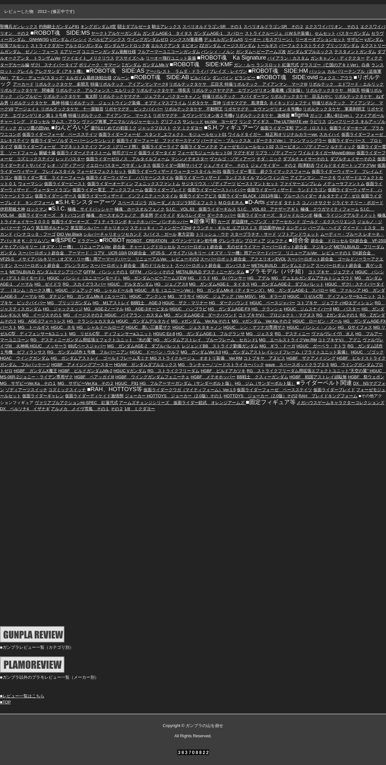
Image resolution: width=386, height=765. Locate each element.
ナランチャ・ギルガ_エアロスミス (224, 227)
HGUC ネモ (63, 327)
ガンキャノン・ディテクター (337, 58)
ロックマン (36, 209)
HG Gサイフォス (355, 327)
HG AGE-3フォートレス (42, 321)
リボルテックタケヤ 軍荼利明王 (334, 109)
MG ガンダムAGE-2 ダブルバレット (143, 346)
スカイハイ (329, 134)
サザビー (355, 39)
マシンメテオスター (189, 158)
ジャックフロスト (154, 128)
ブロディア (254, 240)
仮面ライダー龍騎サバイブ (177, 165)
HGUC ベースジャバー (272, 302)
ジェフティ (277, 240)
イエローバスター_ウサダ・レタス (118, 165)
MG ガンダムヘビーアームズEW (155, 278)
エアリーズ (70, 51)
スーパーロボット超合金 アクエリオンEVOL (243, 259)
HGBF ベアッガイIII (94, 376)
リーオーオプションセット (320, 39)
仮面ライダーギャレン (43, 395)
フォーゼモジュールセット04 (204, 152)
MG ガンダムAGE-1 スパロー (298, 290)
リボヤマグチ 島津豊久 (245, 102)
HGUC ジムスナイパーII (308, 309)
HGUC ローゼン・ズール (317, 321)
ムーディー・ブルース (341, 234)
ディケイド (164, 215)
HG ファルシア (346, 290)
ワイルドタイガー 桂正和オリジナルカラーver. (273, 134)
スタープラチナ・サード (253, 234)
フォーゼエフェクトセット (102, 171)
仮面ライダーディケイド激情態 (94, 395)
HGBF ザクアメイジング (311, 358)
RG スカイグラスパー (84, 284)
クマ (177, 128)
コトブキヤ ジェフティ (331, 271)
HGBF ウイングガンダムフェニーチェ (152, 376)
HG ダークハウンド (229, 302)
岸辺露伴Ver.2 (272, 227)
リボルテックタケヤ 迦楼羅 (262, 115)
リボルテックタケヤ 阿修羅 (27, 90)
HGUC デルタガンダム (130, 284)
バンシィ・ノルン (217, 51)
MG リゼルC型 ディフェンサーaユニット (110, 333)
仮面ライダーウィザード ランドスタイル (214, 177)
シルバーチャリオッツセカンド (112, 234)
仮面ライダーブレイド (165, 189)
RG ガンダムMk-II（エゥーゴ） (97, 296)
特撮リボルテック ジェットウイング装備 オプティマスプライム (123, 102)
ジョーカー (136, 395)
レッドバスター (70, 158)
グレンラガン (231, 240)
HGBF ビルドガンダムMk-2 (85, 370)
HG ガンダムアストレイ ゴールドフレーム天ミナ (100, 358)
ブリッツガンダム (342, 45)
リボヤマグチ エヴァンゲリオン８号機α (262, 109)
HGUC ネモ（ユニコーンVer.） (165, 290)
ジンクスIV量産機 (186, 39)
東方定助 (186, 234)
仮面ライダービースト (65, 183)
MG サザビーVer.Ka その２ (86, 383)
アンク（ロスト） (311, 128)
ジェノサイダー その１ (226, 165)
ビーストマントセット (258, 183)
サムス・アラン (66, 121)
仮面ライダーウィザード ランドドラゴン (286, 189)
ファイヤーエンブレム (301, 183)
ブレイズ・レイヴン (228, 71)
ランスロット (268, 64)
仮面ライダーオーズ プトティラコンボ (89, 221)
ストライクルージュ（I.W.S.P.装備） (279, 33)
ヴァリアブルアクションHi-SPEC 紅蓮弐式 (76, 402)
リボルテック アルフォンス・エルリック (95, 90)
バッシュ (317, 71)
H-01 (217, 171)
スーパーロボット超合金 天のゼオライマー (218, 246)
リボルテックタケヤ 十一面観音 (72, 109)
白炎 (366, 64)
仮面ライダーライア (160, 146)
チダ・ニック (269, 158)
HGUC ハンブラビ (188, 309)
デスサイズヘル (129, 58)
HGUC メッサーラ (48, 346)
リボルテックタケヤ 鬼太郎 (70, 96)
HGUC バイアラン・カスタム (134, 315)
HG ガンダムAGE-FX (229, 309)
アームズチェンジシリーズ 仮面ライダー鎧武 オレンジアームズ (182, 402)
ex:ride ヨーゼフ (221, 121)
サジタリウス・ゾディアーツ (208, 183)
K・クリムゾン (36, 240)
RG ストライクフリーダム (173, 370)
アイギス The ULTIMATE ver (280, 121)
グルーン (121, 77)
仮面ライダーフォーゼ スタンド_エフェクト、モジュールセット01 (162, 134)
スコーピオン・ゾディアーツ (302, 146)
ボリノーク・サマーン (100, 64)
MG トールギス (34, 327)
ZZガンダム (210, 45)
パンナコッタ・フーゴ (35, 234)
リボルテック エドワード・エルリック (346, 84)
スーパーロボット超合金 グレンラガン (51, 265)
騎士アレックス (166, 26)
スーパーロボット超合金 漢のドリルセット (132, 265)
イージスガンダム (239, 45)
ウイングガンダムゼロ (148, 39)
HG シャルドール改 (113, 290)
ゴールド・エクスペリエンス (329, 221)
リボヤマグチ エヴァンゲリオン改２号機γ (193, 115)
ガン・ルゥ (244, 64)
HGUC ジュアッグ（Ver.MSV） (227, 296)
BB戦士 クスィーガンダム (262, 376)
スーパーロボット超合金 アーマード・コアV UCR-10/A (72, 252)
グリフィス (171, 121)
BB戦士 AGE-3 (146, 302)
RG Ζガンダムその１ (337, 315)
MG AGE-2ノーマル (104, 309)
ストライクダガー (47, 45)
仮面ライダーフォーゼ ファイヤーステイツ (158, 140)
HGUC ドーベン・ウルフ (154, 352)
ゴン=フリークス (343, 121)
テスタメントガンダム (355, 51)
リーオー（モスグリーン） (269, 39)
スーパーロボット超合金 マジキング (297, 246)
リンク (245, 121)
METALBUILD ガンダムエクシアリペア (46, 271)
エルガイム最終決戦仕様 (89, 77)
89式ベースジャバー (87, 346)
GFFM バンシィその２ (152, 271)
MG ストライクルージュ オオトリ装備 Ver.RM (196, 358)
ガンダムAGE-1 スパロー (219, 33)
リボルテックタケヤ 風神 (35, 102)
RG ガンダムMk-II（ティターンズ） (232, 290)
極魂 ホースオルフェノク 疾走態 (119, 215)
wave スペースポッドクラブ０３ (297, 364)
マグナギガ (243, 152)
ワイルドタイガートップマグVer (346, 165)
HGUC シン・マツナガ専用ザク (254, 327)
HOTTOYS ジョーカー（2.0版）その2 (261, 395)
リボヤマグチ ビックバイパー (134, 109)
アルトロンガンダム (84, 45)
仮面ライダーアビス (198, 196)
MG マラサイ (181, 296)
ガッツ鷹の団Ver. (34, 128)
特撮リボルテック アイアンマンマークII (129, 84)
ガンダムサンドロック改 (127, 45)
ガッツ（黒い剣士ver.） (332, 115)
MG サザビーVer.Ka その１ (28, 383)
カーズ (223, 221)
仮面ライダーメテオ (199, 146)
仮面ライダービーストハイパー (217, 189)
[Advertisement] (54, 463)
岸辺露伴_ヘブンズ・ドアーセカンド (266, 221)
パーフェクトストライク (302, 45)
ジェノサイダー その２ (274, 165)
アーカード (23, 84)
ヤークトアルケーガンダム (116, 33)
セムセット (325, 33)
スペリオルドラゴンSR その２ (274, 26)
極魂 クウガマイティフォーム (329, 209)
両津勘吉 (306, 165)
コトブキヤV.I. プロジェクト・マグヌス (276, 315)
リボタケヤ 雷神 (204, 102)
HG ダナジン (52, 296)
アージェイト (27, 109)
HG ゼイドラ (47, 284)
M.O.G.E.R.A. (231, 202)
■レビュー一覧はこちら (22, 696)
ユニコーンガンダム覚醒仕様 (109, 51)
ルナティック (342, 146)
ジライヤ (341, 202)
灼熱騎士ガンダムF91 (59, 26)
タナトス (292, 202)
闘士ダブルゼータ (134, 26)
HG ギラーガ (272, 296)
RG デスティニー (292, 333)
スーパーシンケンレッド (92, 140)
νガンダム (60, 39)
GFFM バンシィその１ (105, 271)
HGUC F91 (127, 383)
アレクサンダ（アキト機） (60, 71)
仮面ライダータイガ (157, 152)
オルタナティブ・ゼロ (339, 196)
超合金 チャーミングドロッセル (144, 246)
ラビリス (317, 121)
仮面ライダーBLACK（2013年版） (250, 196)
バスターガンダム (353, 33)
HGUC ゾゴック (367, 352)
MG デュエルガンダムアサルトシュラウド (312, 278)
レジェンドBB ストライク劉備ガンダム (220, 346)
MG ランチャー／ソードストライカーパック (221, 364)
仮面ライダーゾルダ (49, 140)
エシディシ (296, 227)
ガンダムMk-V (155, 64)
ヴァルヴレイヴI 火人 (332, 333)
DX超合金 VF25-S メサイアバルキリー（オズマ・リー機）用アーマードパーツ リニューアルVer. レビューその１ (239, 252)
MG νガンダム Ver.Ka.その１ (201, 321)
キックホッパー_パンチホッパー (158, 221)
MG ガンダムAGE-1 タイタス (219, 284)
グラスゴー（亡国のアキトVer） (330, 64)
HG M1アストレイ (111, 302)
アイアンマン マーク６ (313, 177)
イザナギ (274, 202)
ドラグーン (88, 240)
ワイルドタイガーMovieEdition (326, 152)
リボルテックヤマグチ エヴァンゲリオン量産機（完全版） (248, 90)
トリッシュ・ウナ (212, 234)
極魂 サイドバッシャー (91, 209)
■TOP (5, 702)
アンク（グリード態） (119, 146)
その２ (117, 408)
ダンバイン (222, 77)
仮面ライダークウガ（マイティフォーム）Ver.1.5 (189, 389)
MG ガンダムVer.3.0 (201, 352)
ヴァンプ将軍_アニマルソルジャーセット (120, 121)
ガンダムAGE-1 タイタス (167, 33)
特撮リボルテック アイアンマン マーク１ (110, 115)
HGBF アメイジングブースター (82, 364)
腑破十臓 (47, 152)
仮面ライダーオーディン (110, 183)
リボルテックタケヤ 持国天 (333, 90)
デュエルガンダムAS (223, 39)
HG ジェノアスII (171, 284)
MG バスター (347, 309)
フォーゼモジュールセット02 (246, 146)
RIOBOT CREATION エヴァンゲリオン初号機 (171, 240)
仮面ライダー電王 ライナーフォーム (49, 177)
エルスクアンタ (165, 45)
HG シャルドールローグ (100, 327)
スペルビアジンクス (106, 39)
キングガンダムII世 (98, 26)
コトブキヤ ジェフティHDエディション (335, 302)
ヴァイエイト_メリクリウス (88, 58)
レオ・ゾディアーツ (66, 165)
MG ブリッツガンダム (69, 302)
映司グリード (124, 152)
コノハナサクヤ (316, 202)
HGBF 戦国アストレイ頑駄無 (318, 376)
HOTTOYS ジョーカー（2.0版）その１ (184, 395)
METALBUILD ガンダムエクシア (282, 265)
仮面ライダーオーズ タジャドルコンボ (274, 215)
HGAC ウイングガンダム (25, 358)
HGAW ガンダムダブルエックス (145, 364)
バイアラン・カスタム (288, 58)
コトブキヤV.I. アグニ (339, 339)
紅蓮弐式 (290, 64)
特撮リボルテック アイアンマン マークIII (266, 84)
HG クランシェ (267, 309)
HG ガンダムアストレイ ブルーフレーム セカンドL (205, 339)
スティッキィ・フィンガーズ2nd (160, 227)
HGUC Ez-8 (164, 333)
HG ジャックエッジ (63, 309)
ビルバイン (200, 77)
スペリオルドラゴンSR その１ (212, 26)
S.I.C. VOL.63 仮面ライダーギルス (201, 209)
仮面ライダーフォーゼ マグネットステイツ (55, 146)
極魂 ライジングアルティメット (345, 215)
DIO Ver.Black (69, 234)
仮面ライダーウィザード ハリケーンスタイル (130, 177)
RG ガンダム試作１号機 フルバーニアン (88, 352)
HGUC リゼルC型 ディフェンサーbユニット (331, 296)
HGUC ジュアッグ (74, 290)
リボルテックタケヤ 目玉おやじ (301, 96)
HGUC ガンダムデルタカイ (143, 321)
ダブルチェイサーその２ (353, 158)
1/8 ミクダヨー (139, 408)
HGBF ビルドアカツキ (223, 370)
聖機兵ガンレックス (19, 26)
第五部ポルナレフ (52, 227)
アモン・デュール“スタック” (38, 77)
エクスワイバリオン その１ (332, 26)
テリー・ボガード (366, 202)
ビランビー (244, 77)
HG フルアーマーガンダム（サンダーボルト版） (187, 383)
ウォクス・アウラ (336, 77)
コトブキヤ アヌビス (264, 358)
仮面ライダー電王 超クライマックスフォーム (266, 171)
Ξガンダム (131, 64)
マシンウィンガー (272, 177)
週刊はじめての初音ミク (114, 128)
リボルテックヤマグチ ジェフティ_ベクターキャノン (149, 96)
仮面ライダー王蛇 (277, 128)
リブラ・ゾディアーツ (276, 152)
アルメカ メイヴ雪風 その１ (80, 408)
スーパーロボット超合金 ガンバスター (212, 265)
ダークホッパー (221, 215)
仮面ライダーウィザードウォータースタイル (170, 171)
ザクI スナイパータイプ (54, 64)
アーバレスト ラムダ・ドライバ (177, 71)
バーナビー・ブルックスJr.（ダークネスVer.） (245, 140)
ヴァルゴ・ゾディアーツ (232, 158)
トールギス (267, 45)
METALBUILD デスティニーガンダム (210, 271)
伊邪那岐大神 (12, 209)
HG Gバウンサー (229, 278)
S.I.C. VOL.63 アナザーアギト (268, 209)
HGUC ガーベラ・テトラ (321, 346)
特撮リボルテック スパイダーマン (235, 96)
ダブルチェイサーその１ (306, 158)
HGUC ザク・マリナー (185, 302)
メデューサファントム (344, 183)
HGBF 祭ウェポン (366, 376)
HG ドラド (199, 278)
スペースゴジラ (132, 202)
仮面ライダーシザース (56, 196)
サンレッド (192, 121)
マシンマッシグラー (307, 140)
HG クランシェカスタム (91, 321)
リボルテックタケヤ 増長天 (163, 90)
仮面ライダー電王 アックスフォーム (107, 189)
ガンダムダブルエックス (310, 51)
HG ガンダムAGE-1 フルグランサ (210, 333)
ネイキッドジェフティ (290, 102)
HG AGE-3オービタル (147, 309)
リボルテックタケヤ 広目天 (197, 84)
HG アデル (258, 278)
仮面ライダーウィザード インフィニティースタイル (128, 196)
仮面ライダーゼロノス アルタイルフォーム (128, 158)
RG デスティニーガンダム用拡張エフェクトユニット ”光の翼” (91, 339)
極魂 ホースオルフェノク (140, 209)
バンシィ (78, 39)
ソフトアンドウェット (298, 234)
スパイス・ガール (160, 234)
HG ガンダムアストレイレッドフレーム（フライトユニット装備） (286, 352)
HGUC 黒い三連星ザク (148, 327)
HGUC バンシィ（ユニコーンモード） (84, 278)
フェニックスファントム (157, 183)
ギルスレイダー (191, 215)
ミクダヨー (192, 128)
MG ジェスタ (260, 333)
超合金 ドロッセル (329, 240)
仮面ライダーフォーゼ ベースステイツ (59, 134)
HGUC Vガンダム (130, 370)
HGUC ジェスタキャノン (197, 327)
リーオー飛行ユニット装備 (171, 58)
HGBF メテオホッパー (213, 376)
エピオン (189, 45)
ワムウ (28, 227)
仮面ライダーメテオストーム (84, 152)
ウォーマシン (30, 183)
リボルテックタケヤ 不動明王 (193, 109)
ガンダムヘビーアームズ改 (261, 51)
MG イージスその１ (42, 315)
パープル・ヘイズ (324, 227)
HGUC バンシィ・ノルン (312, 327)
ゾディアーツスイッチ (26, 389)
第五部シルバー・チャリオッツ (99, 227)
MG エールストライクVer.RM (288, 339)
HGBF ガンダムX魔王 (35, 370)
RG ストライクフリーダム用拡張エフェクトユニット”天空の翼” (308, 370)
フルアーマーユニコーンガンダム (168, 51)
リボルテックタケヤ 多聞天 (62, 84)
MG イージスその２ (84, 315)
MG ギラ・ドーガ (278, 346)
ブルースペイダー (300, 196)
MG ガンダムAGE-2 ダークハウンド (200, 315)
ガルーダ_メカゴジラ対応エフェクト (182, 202)
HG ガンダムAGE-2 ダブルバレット (287, 284)
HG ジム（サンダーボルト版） (265, 383)
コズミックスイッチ (67, 389)
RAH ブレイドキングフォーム (328, 395)
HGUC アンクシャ (148, 296)
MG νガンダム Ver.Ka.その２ (261, 321)
